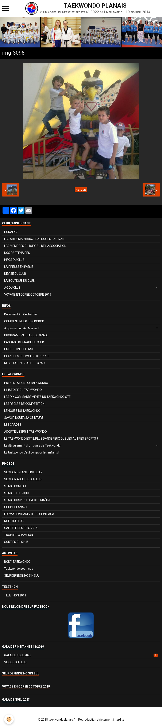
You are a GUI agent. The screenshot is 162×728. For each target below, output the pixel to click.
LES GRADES (12, 424)
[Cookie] (9, 719)
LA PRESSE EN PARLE (18, 266)
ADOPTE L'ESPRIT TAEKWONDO (25, 431)
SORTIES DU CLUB (16, 542)
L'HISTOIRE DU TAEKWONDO (23, 390)
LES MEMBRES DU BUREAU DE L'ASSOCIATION (35, 246)
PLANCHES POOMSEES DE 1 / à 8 (26, 356)
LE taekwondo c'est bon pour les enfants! (31, 452)
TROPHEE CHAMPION (18, 535)
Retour (81, 189)
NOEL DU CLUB (14, 521)
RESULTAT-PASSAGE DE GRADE (25, 363)
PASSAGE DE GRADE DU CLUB (24, 342)
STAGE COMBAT (15, 486)
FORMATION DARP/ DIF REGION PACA (29, 514)
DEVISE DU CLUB (15, 273)
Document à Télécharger (20, 314)
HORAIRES (11, 232)
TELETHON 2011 (15, 595)
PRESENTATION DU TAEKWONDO (26, 383)
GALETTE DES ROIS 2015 (21, 528)
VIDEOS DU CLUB (15, 662)
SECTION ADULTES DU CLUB (23, 479)
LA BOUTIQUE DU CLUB (19, 280)
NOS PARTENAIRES (17, 252)
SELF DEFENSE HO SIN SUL (21, 575)
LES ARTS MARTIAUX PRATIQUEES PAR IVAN (34, 239)
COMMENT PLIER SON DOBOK (24, 321)
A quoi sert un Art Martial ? (21, 328)
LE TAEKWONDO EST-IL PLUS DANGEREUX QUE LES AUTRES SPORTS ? (51, 438)
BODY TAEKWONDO (17, 561)
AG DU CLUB (12, 287)
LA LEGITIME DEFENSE (19, 349)
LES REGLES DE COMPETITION (24, 403)
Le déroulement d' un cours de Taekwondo (32, 445)
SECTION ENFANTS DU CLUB (23, 472)
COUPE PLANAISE (16, 507)
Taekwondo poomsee (18, 568)
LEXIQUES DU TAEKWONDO (22, 410)
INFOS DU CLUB (14, 259)
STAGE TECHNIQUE (17, 493)
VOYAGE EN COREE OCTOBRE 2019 (27, 294)
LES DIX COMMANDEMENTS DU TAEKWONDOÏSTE (37, 396)
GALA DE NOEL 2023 (81, 655)
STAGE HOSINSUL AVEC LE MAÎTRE (27, 500)
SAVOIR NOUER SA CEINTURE (23, 417)
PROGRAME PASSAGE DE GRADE (26, 335)
